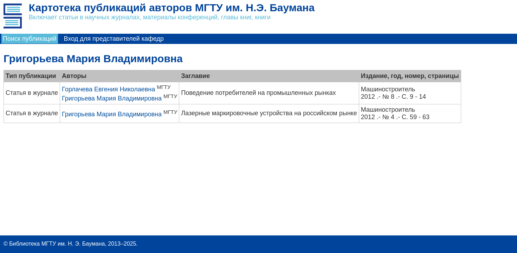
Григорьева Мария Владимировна (112, 98)
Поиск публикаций (30, 38)
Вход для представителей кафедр (114, 38)
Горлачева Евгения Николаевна (108, 89)
